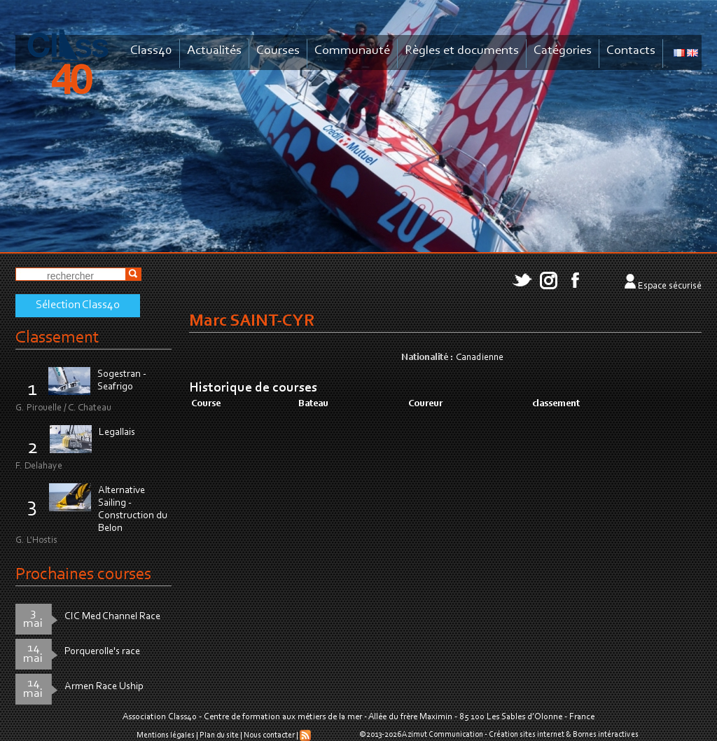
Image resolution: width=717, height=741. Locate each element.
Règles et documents (462, 50)
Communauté (352, 50)
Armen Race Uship (104, 686)
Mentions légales (166, 735)
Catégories (563, 50)
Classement (57, 338)
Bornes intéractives (606, 734)
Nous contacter (269, 735)
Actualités (214, 50)
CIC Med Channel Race (112, 616)
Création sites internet (526, 734)
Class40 (151, 50)
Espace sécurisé (670, 286)
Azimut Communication (442, 734)
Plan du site (219, 735)
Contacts (630, 50)
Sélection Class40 (78, 305)
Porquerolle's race (102, 651)
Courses (278, 50)
